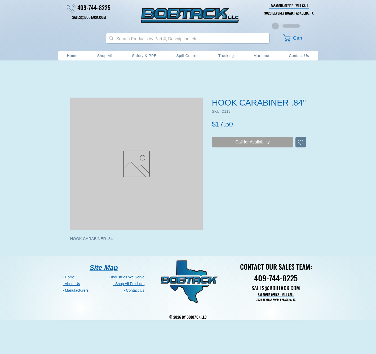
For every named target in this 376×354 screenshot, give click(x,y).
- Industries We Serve (126, 277)
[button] (297, 38)
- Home (69, 277)
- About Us (71, 284)
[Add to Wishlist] (300, 142)
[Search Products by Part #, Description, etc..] (187, 39)
